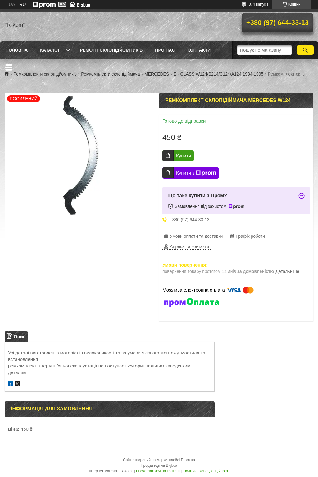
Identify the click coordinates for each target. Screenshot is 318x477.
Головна (17, 50)
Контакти (199, 50)
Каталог (50, 50)
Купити (183, 155)
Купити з (196, 173)
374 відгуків (259, 4)
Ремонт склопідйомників (111, 50)
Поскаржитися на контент (158, 471)
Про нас (165, 50)
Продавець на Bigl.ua (159, 465)
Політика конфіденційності (206, 471)
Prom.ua (188, 460)
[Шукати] (305, 50)
